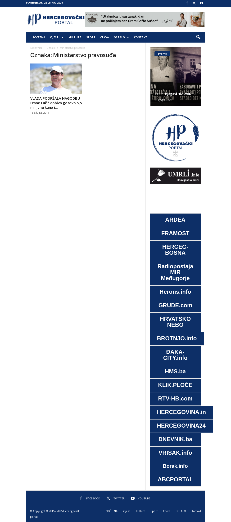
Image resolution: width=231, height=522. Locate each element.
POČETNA (38, 37)
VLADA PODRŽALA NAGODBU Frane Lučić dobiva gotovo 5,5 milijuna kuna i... (56, 103)
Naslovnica (36, 47)
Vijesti (57, 37)
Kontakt (140, 37)
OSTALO (121, 37)
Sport (90, 37)
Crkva (104, 37)
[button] (198, 37)
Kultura (75, 37)
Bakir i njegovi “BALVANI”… (175, 94)
